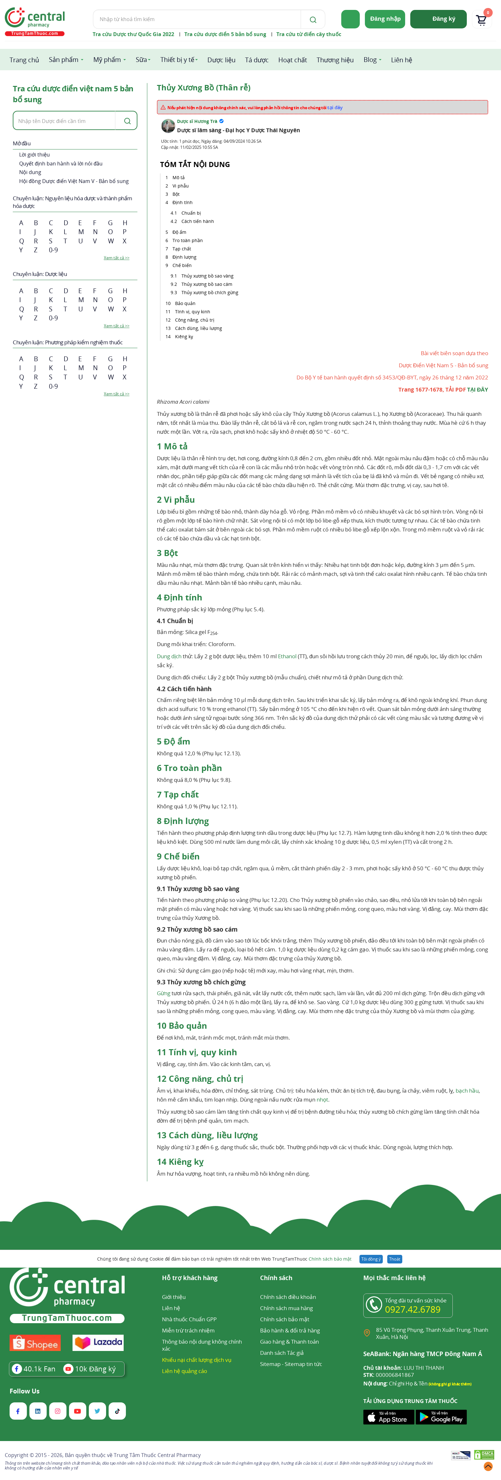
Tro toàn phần (188, 240)
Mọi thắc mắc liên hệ (394, 1278)
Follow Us (25, 1391)
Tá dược (257, 60)
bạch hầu (467, 1090)
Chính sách (276, 1278)
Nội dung (30, 172)
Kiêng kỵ (184, 336)
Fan (34, 1368)
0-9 (53, 250)
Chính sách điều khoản (288, 1297)
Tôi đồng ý (371, 1259)
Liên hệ (401, 60)
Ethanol (287, 656)
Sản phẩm (64, 59)
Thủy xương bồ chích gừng (209, 292)
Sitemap (270, 1364)
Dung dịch (169, 656)
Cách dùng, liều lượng (198, 328)
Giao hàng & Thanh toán (289, 1341)
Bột (176, 194)
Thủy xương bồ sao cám (206, 284)
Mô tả (179, 177)
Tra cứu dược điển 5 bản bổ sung (225, 34)
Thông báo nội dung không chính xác (202, 1345)
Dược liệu (221, 60)
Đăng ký (444, 18)
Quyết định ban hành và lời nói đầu (61, 163)
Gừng (163, 993)
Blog (370, 59)
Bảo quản (185, 303)
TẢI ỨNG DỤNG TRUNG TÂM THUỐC (410, 1401)
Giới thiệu (174, 1297)
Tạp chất (182, 249)
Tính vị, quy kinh (192, 312)
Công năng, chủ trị (194, 320)
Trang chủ (24, 60)
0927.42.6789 (413, 1309)
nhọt (322, 1099)
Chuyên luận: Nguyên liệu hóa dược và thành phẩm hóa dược (72, 202)
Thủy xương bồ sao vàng (207, 276)
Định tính (183, 202)
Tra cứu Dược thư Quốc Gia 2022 (133, 34)
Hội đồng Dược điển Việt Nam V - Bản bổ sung (74, 181)
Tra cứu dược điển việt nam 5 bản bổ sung (73, 93)
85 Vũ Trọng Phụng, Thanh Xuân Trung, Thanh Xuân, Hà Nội (432, 1333)
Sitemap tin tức (303, 1364)
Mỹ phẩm (107, 59)
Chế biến (182, 265)
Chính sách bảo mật (330, 1259)
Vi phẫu (181, 186)
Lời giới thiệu (34, 154)
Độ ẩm (179, 232)
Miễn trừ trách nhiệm (188, 1330)
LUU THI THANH (403, 1367)
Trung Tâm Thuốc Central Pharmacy (157, 1455)
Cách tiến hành (197, 221)
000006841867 (388, 1374)
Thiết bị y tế (177, 59)
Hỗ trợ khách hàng (190, 1278)
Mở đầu (21, 143)
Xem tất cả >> (116, 258)
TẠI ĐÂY (477, 389)
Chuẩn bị (191, 213)
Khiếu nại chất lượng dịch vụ (197, 1359)
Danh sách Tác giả (282, 1352)
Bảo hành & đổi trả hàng (290, 1330)
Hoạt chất (292, 60)
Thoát (394, 1259)
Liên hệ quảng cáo (184, 1371)
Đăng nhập (385, 18)
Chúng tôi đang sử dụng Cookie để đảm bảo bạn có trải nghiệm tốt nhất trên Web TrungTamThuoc (224, 1259)
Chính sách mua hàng (286, 1308)
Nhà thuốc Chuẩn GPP (189, 1319)
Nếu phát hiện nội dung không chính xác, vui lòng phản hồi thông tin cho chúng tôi (255, 107)
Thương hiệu (335, 60)
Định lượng (185, 257)
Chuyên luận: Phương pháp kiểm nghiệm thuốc (67, 342)
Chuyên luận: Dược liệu (40, 274)
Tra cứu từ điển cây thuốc (308, 34)
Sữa (141, 59)
